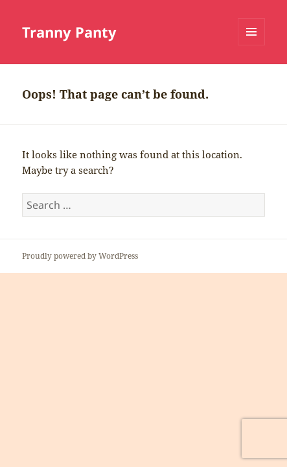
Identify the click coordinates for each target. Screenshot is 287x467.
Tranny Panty (69, 32)
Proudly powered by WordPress (80, 255)
